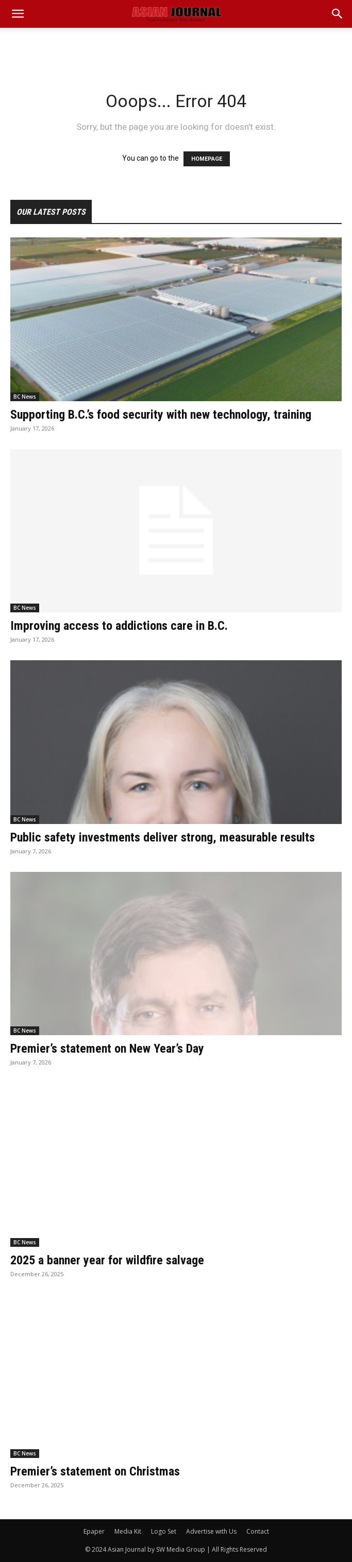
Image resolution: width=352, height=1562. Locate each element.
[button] (337, 14)
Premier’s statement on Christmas (95, 1471)
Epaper (94, 1531)
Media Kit (127, 1531)
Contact (257, 1531)
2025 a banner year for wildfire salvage (107, 1260)
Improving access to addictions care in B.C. (119, 626)
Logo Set (163, 1531)
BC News (24, 396)
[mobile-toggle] (17, 14)
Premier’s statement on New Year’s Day (107, 1048)
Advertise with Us (211, 1531)
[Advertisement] (176, 46)
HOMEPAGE (206, 159)
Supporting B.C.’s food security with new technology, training (160, 414)
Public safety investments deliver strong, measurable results (162, 837)
